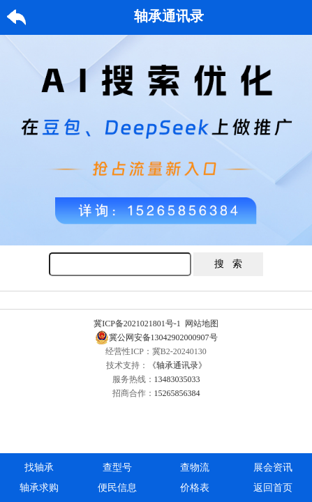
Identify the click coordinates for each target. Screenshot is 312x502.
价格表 (194, 487)
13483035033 (177, 379)
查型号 (117, 467)
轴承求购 (39, 487)
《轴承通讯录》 (177, 365)
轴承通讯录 (169, 16)
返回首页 (272, 487)
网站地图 (201, 323)
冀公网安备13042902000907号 (156, 337)
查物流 (194, 467)
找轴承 (39, 467)
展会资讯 (272, 467)
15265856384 (177, 393)
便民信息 (117, 487)
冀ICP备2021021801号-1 (137, 323)
